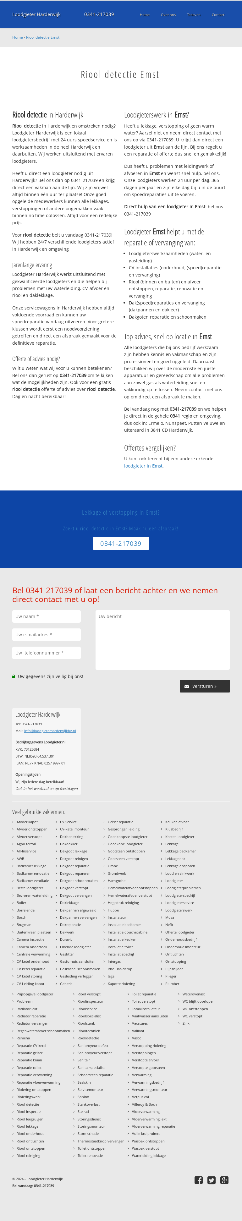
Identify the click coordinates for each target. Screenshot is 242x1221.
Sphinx (83, 1096)
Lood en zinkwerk (179, 873)
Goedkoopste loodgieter (127, 836)
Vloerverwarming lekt (149, 1119)
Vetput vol (140, 1096)
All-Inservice (26, 851)
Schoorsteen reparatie (95, 1074)
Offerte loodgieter (179, 932)
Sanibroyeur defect (93, 1045)
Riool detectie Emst (42, 37)
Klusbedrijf (174, 829)
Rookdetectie (88, 1038)
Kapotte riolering (121, 983)
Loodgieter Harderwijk (36, 14)
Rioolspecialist (89, 1016)
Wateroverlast (194, 994)
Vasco (136, 1038)
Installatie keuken (122, 939)
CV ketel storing (29, 976)
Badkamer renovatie (33, 873)
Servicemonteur (90, 1089)
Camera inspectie (30, 939)
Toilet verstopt (143, 1001)
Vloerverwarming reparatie (153, 1126)
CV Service (68, 821)
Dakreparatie (70, 924)
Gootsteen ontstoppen (126, 851)
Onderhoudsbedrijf (181, 939)
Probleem (24, 1001)
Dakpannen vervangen (78, 917)
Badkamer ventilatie (33, 880)
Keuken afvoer (177, 821)
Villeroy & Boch (144, 1104)
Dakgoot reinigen (74, 858)
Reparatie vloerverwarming (38, 1082)
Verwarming (141, 1074)
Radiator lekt (27, 1008)
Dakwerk (67, 932)
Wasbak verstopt (145, 1148)
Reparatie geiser (29, 1052)
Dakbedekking (71, 836)
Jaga (111, 976)
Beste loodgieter (30, 887)
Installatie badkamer (124, 924)
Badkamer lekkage (31, 865)
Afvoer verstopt (29, 836)
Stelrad (83, 1111)
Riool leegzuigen (30, 1119)
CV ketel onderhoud (33, 961)
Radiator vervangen (32, 1023)
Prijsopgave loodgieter (35, 994)
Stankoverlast (89, 1104)
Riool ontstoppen (31, 1148)
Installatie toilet (120, 946)
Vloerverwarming (146, 1111)
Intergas (114, 961)
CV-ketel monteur (74, 829)
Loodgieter (174, 880)
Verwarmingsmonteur (149, 1089)
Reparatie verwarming (34, 1074)
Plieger (170, 976)
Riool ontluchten (30, 1141)
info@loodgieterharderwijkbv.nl (50, 730)
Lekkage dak (175, 858)
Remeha (23, 1038)
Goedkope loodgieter (125, 843)
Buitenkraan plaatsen (34, 932)
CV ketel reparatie (31, 968)
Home (17, 37)
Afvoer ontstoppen (32, 829)
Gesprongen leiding (124, 829)
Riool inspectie (29, 1111)
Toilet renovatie (90, 1155)
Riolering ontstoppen (34, 1089)
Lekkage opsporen (180, 865)
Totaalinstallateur (146, 1008)
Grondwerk (117, 873)
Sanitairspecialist (91, 1067)
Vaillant (138, 1030)
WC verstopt (192, 1016)
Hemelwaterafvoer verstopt (130, 895)
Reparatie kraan (29, 1060)
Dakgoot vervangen (76, 895)
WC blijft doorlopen (199, 1001)
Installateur (117, 917)
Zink (186, 1023)
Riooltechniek (89, 1030)
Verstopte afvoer (145, 1060)
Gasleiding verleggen (77, 976)
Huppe (113, 910)
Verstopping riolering (149, 1045)
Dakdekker (68, 843)
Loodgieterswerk (178, 910)
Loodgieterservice (179, 902)
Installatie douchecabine (127, 932)
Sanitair (84, 1060)
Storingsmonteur (91, 1126)
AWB (20, 858)
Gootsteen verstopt (123, 858)
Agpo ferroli (26, 843)
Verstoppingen (144, 1052)
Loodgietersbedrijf (180, 895)
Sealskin (84, 1082)
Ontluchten (174, 954)
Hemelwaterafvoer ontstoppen (133, 887)
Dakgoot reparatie (74, 865)
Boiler (21, 902)
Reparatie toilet (29, 1067)
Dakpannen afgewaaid (78, 910)
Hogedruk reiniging (123, 902)
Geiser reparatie (120, 821)
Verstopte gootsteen (148, 1067)
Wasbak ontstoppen (148, 1141)
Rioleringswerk (29, 1096)
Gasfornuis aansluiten (78, 961)
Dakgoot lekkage (73, 851)
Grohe (113, 865)
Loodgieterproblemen (183, 887)
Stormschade (88, 1133)
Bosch (21, 917)
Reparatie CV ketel (31, 1045)
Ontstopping (175, 961)
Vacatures (140, 1023)
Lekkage (172, 843)
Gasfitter (67, 954)
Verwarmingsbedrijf (148, 1082)
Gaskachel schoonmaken (80, 968)
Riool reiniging (28, 1155)
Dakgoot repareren (75, 873)
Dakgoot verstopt (74, 887)
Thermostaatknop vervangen (101, 1141)
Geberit (66, 983)
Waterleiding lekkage (149, 1155)
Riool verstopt (89, 994)
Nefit (169, 924)
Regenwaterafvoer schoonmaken (43, 1030)
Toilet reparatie (144, 994)
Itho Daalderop (120, 968)
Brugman (24, 924)
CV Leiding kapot (30, 983)
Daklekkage (69, 902)
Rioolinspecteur (90, 1001)
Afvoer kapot (27, 821)
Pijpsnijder (174, 968)
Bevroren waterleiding (34, 895)
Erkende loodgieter (75, 946)
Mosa (169, 917)
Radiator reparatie (31, 1016)
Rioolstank (86, 1023)
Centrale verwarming (33, 954)
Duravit (66, 939)
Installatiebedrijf (121, 954)
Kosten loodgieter (179, 836)
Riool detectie (28, 1104)
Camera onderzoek (32, 946)
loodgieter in (143, 466)
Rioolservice (87, 1008)
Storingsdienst (89, 1119)
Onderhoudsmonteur (182, 946)
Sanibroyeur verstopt (95, 1052)
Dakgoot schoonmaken (79, 880)
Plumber (172, 983)
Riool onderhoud (31, 1133)
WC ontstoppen (195, 1008)
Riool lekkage (27, 1126)
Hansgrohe (116, 880)
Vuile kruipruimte (146, 1133)
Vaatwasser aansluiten (150, 1016)
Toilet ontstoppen (92, 1148)
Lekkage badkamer (180, 851)
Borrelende (26, 910)
